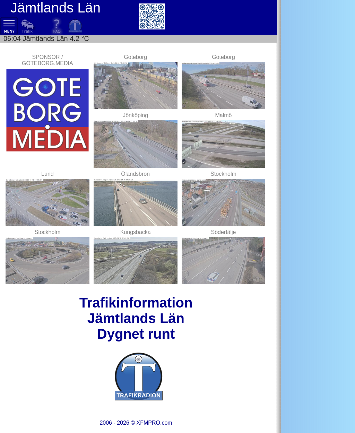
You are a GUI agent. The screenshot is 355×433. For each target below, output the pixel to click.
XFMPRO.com (154, 423)
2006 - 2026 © (135, 423)
